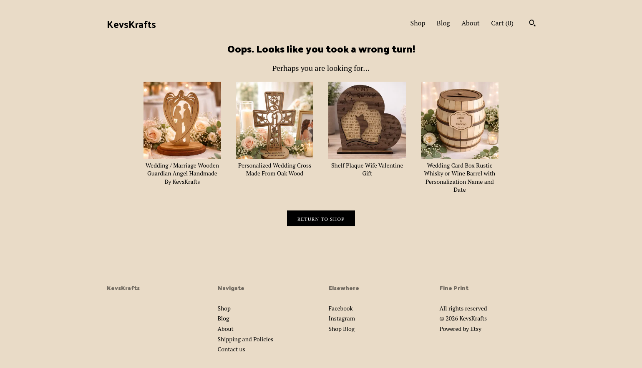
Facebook (341, 308)
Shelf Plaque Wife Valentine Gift (367, 165)
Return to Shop (321, 219)
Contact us (231, 349)
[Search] (532, 24)
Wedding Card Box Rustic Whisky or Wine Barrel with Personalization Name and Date (459, 173)
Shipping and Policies (246, 339)
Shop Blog (342, 329)
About (470, 23)
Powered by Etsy (460, 329)
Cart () (502, 23)
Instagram (342, 318)
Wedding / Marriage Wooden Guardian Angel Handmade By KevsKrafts (182, 169)
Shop (417, 23)
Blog (443, 23)
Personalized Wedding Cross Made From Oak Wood (275, 165)
